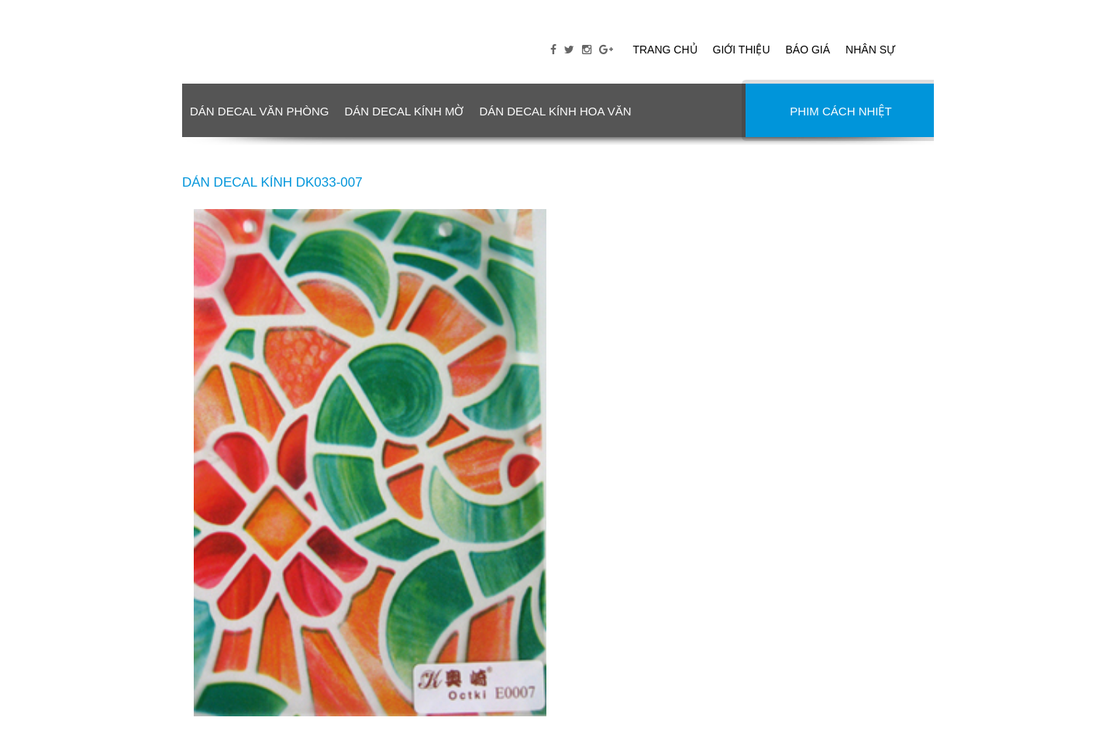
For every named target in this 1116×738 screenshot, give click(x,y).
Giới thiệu (741, 49)
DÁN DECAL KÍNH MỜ (403, 111)
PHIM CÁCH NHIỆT (840, 111)
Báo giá (808, 49)
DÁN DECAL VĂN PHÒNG (259, 111)
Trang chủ (664, 49)
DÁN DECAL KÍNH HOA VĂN (555, 111)
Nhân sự (870, 49)
